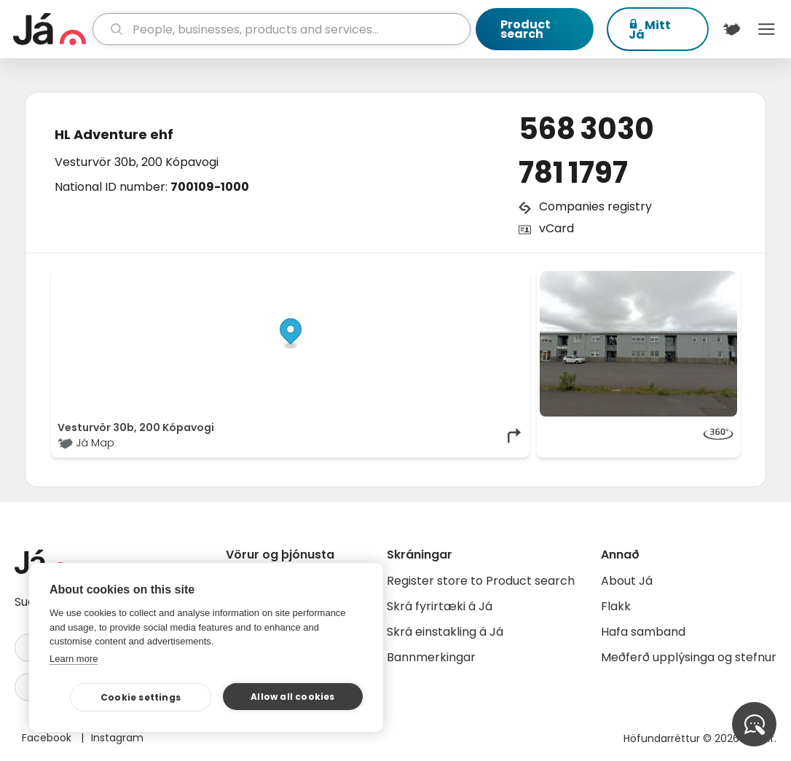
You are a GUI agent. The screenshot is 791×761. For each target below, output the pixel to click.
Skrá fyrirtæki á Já (439, 606)
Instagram (117, 737)
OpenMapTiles (495, 278)
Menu (766, 29)
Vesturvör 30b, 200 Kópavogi (137, 162)
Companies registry (595, 206)
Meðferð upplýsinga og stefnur (688, 657)
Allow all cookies (292, 696)
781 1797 (573, 172)
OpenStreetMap (425, 278)
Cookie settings (141, 697)
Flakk (616, 606)
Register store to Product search (481, 580)
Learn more (74, 658)
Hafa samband (643, 631)
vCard (556, 228)
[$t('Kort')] (732, 29)
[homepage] (51, 29)
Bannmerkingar (431, 657)
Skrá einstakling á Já (445, 631)
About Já (627, 580)
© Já (373, 278)
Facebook (48, 737)
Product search (525, 29)
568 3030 (586, 129)
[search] (282, 29)
